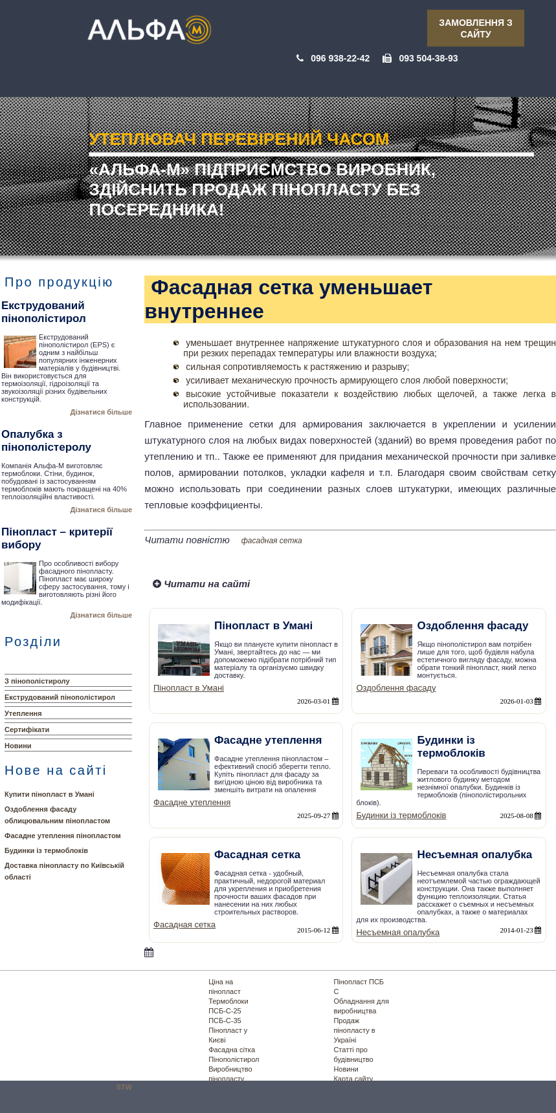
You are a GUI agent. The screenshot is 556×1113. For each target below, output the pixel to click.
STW (124, 1087)
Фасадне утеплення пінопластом (63, 835)
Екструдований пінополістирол (60, 697)
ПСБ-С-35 (224, 1020)
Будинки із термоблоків (46, 850)
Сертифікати (27, 729)
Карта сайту (353, 1079)
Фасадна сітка (231, 1050)
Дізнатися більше (101, 412)
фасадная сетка (271, 540)
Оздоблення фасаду (396, 688)
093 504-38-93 (428, 58)
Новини (18, 746)
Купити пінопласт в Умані (50, 794)
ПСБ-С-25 (224, 1011)
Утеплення (23, 713)
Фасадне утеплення (191, 802)
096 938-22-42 (340, 58)
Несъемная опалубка (397, 932)
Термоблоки (228, 1001)
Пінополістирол (233, 1059)
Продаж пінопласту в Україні (354, 1030)
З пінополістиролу (37, 681)
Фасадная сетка (184, 924)
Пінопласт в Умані (188, 688)
